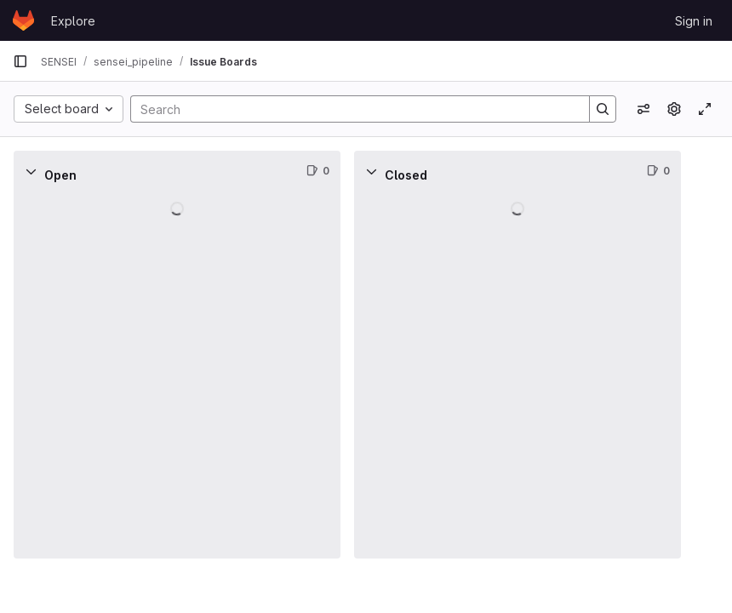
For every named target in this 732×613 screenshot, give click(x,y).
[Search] (351, 109)
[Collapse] (30, 171)
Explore (73, 21)
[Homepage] (23, 20)
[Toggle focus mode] (704, 109)
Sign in (693, 21)
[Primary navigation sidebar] (20, 61)
